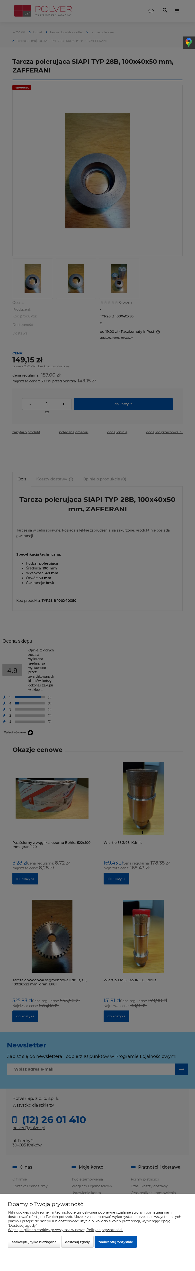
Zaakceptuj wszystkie (115, 1242)
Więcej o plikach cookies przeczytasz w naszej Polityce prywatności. (65, 1230)
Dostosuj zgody (77, 1242)
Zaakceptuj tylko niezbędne (34, 1242)
